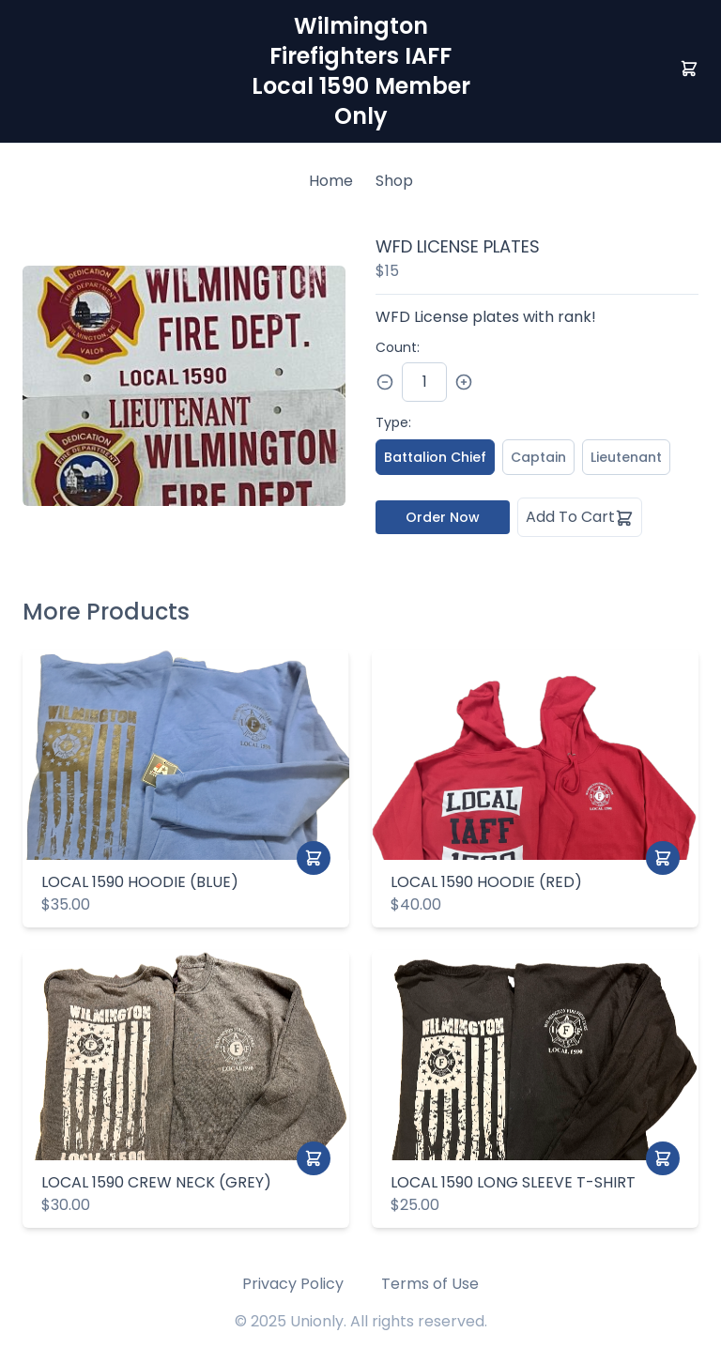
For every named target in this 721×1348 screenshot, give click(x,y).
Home (331, 180)
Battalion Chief (435, 457)
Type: (393, 422)
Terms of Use (430, 1283)
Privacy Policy (293, 1283)
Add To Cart (580, 517)
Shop (394, 180)
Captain (538, 457)
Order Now (443, 517)
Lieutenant (626, 457)
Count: (398, 347)
